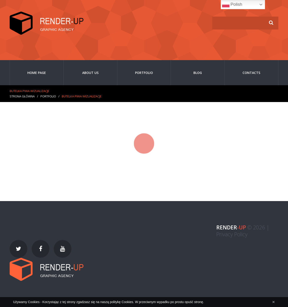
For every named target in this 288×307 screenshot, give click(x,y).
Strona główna (22, 96)
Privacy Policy (232, 234)
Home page (36, 72)
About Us (90, 72)
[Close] (273, 301)
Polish (232, 4)
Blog (197, 72)
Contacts (251, 72)
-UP (231, 227)
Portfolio (144, 72)
